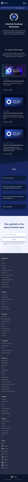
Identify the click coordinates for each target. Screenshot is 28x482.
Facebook (6, 465)
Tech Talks (4, 365)
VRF (3, 304)
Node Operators (5, 286)
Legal (3, 435)
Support (4, 425)
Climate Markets (5, 330)
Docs (3, 260)
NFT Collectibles (6, 328)
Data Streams (5, 297)
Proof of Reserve (6, 308)
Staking (3, 372)
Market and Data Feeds (7, 299)
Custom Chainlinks (6, 428)
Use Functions (5, 284)
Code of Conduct (6, 352)
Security (3, 423)
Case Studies (5, 363)
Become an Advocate (7, 350)
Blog (3, 367)
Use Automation (5, 282)
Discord (5, 456)
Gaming (3, 326)
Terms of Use (18, 479)
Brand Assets (5, 411)
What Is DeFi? (5, 379)
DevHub (3, 265)
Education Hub (5, 377)
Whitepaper (4, 360)
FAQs (3, 374)
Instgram (6, 451)
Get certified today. (20, 7)
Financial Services (6, 321)
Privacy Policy (9, 479)
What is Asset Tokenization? (8, 391)
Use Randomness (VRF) (7, 279)
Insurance (4, 335)
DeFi (3, 323)
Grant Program (5, 345)
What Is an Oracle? (6, 381)
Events (3, 348)
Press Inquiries (5, 430)
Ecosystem (4, 399)
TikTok (5, 454)
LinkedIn (6, 446)
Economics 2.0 (5, 370)
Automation (4, 306)
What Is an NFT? (6, 386)
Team (3, 406)
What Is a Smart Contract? (8, 384)
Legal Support (5, 433)
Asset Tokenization (6, 319)
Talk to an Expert (6, 421)
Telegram (6, 459)
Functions (4, 301)
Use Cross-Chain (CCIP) (7, 275)
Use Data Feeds (5, 277)
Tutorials (4, 268)
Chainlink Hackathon (6, 270)
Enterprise (4, 333)
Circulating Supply (6, 408)
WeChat (6, 467)
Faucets (3, 263)
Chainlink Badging (6, 413)
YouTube (6, 448)
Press (3, 404)
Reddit (5, 462)
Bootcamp (4, 272)
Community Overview (7, 343)
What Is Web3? (5, 389)
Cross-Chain (5, 294)
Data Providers (5, 401)
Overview (4, 316)
